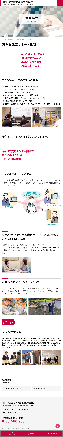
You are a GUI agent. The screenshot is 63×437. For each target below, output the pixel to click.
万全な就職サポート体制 (13, 388)
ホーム (4, 40)
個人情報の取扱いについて (21, 428)
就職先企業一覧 (40, 388)
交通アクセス (6, 428)
